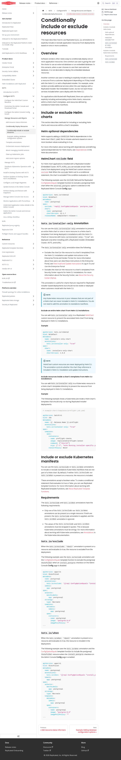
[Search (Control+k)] (110, 3)
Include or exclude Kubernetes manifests (110, 52)
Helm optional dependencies (109, 33)
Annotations (89, 532)
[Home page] (43, 10)
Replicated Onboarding (14, 750)
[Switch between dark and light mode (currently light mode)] (98, 3)
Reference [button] (53, 3)
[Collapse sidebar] (18, 736)
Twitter (47, 750)
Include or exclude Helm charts (109, 28)
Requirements (109, 56)
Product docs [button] (40, 3)
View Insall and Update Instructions (67, 263)
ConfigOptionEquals (49, 183)
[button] (18, 13)
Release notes (10, 747)
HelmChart (89, 315)
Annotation (111, 45)
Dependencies (81, 150)
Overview (106, 24)
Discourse (48, 747)
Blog (83, 747)
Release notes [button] (24, 3)
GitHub (85, 750)
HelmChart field (109, 39)
